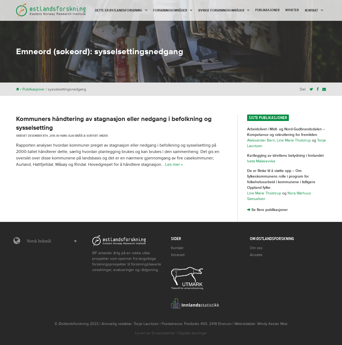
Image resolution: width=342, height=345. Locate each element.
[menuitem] (50, 241)
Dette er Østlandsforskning (118, 10)
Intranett (178, 255)
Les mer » (174, 164)
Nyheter (292, 10)
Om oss (256, 248)
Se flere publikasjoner (267, 209)
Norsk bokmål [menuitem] (39, 241)
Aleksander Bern (261, 140)
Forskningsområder (170, 10)
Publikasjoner (267, 10)
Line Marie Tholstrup (294, 140)
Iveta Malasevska (261, 161)
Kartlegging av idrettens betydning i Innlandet (285, 155)
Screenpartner (163, 333)
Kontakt (311, 10)
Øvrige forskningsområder (221, 10)
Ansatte (256, 255)
